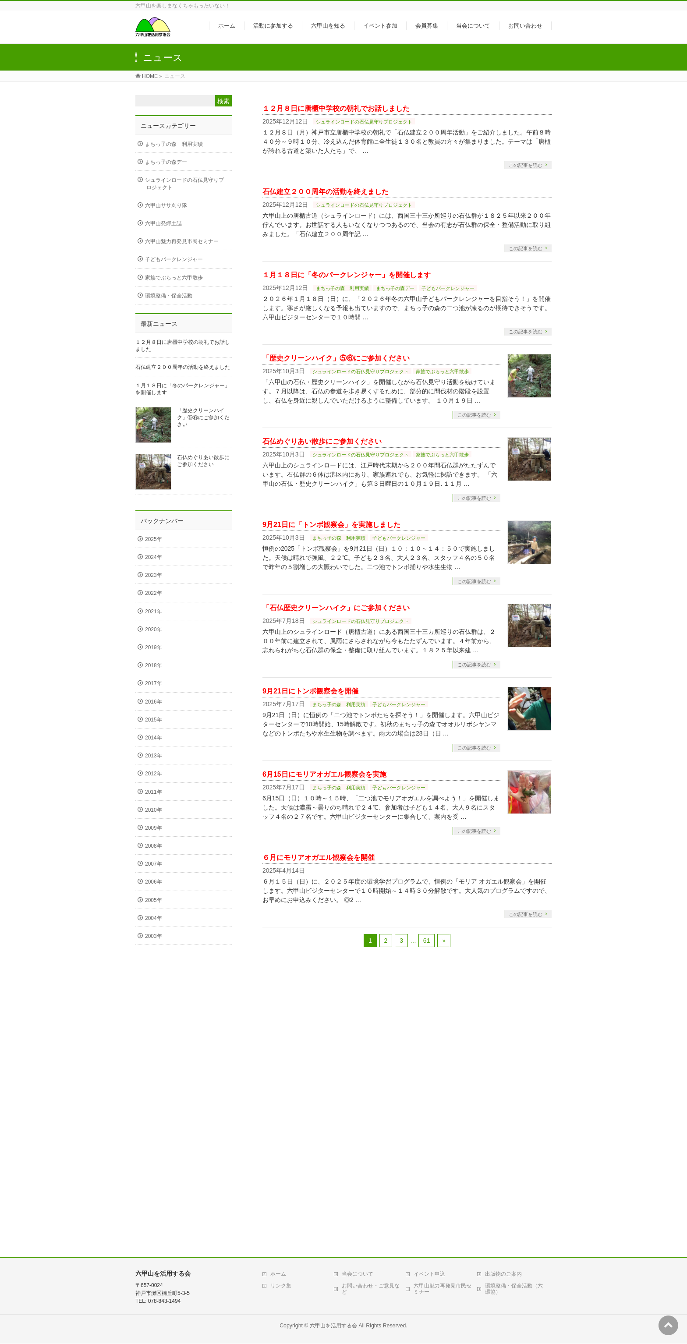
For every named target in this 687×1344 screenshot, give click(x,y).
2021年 (153, 611)
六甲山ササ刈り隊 (166, 205)
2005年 (153, 900)
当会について (357, 1274)
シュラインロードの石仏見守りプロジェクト (364, 121)
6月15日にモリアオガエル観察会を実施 (324, 774)
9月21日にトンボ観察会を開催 (310, 691)
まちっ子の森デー (395, 288)
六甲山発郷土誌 (163, 223)
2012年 (153, 774)
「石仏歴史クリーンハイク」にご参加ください (336, 608)
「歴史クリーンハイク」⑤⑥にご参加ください (336, 358)
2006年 (153, 882)
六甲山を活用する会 (333, 1326)
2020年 (153, 629)
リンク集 (280, 1286)
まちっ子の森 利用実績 (342, 288)
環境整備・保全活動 (168, 296)
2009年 (153, 828)
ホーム (278, 1274)
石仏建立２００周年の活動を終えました (325, 191)
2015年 (153, 720)
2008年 (153, 846)
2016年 (153, 702)
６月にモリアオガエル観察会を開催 (318, 857)
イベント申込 (429, 1274)
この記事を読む (525, 165)
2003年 (153, 936)
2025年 (153, 539)
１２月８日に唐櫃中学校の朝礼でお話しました (336, 108)
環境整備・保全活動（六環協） (514, 1289)
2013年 (153, 756)
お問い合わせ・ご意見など (371, 1289)
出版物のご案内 (503, 1274)
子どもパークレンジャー (448, 288)
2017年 (153, 683)
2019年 (153, 647)
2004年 (153, 918)
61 (426, 940)
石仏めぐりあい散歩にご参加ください (322, 441)
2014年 (153, 738)
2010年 (153, 810)
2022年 (153, 593)
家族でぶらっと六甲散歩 (442, 371)
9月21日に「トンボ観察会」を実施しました (331, 524)
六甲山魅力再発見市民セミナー (182, 241)
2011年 (153, 792)
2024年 (153, 557)
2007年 (153, 864)
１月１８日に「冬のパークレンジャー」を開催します (346, 275)
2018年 (153, 665)
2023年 (153, 575)
